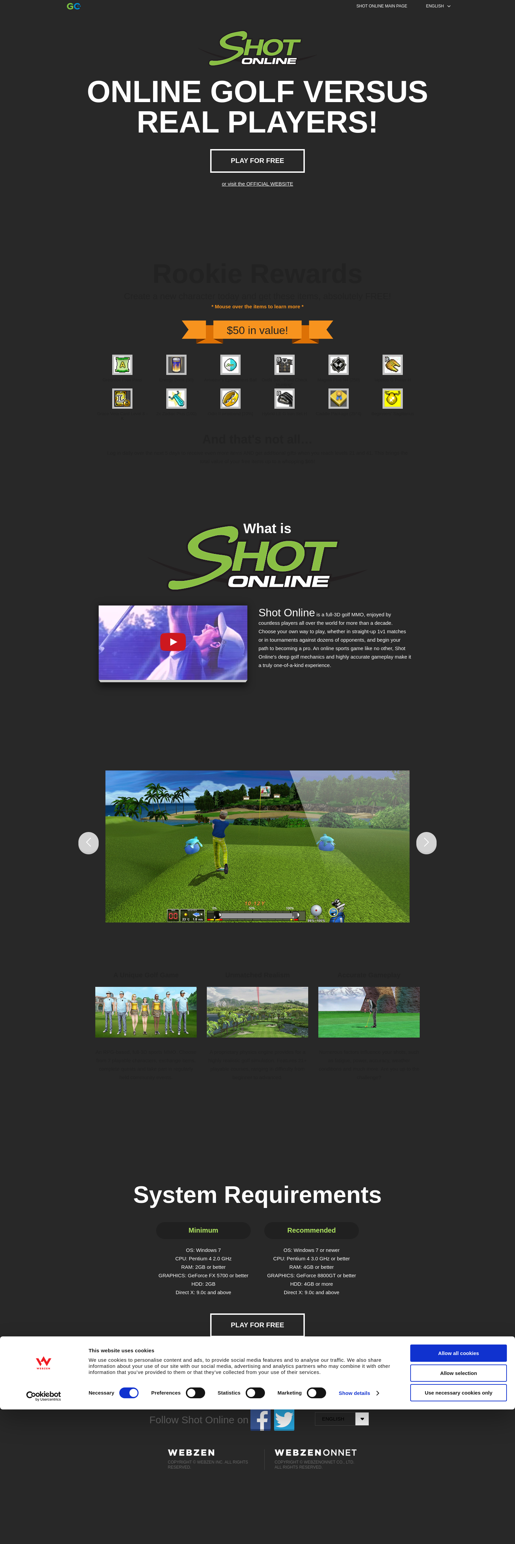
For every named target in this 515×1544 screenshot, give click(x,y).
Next (426, 843)
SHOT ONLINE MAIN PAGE (382, 6)
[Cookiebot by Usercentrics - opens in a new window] (43, 1531)
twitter (284, 1420)
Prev (88, 843)
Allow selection (458, 1508)
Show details (354, 1527)
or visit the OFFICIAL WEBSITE (257, 184)
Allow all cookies (458, 1488)
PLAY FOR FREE (257, 160)
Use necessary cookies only (458, 1527)
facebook (260, 1420)
